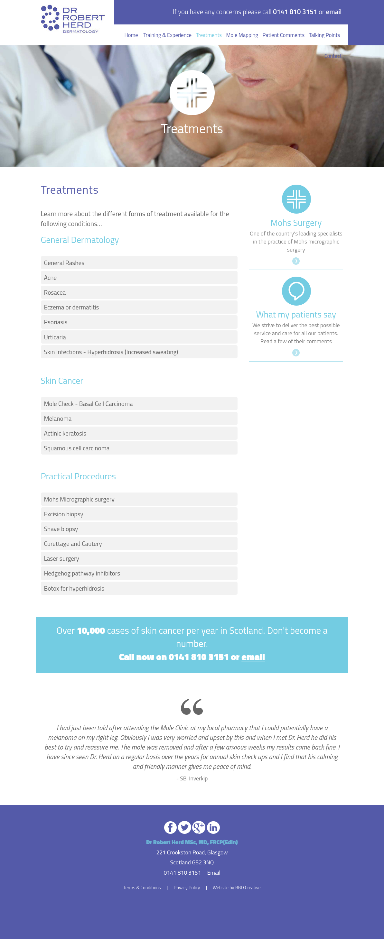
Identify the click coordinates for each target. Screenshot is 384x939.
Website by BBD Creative (237, 887)
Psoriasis (56, 322)
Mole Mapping (242, 35)
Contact (333, 56)
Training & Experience (167, 35)
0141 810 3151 (295, 11)
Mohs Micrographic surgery (79, 499)
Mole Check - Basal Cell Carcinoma (88, 403)
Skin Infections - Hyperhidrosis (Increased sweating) (111, 351)
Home (131, 35)
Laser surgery (61, 558)
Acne (50, 277)
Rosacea (55, 292)
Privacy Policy (186, 887)
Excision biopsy (63, 514)
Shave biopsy (61, 528)
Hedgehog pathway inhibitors (82, 573)
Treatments (209, 35)
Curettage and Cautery (73, 543)
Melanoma (58, 418)
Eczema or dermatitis (71, 307)
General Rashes (64, 262)
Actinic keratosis (65, 433)
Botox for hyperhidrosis (74, 588)
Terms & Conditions (142, 887)
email (334, 11)
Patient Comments (284, 35)
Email (213, 872)
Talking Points (324, 35)
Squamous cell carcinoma (77, 448)
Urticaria (55, 337)
